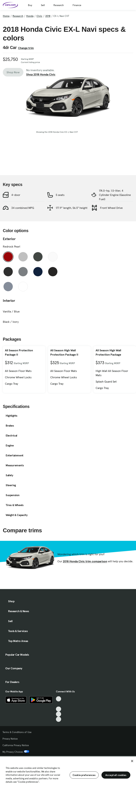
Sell (43, 5)
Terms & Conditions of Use (17, 732)
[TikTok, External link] (58, 698)
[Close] (132, 761)
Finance (77, 5)
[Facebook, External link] (58, 704)
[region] (68, 772)
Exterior (9, 239)
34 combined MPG (22, 208)
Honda (29, 16)
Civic (39, 16)
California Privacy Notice (15, 745)
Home (6, 16)
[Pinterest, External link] (58, 719)
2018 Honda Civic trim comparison (85, 561)
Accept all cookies (115, 775)
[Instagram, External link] (58, 714)
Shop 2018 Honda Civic (40, 74)
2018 (47, 16)
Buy (30, 5)
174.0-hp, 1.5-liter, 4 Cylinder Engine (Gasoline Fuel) (115, 195)
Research (58, 5)
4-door (15, 195)
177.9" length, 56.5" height (71, 208)
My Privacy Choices (15, 751)
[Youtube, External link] (58, 709)
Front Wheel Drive (111, 208)
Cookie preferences (84, 775)
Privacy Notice (10, 738)
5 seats (60, 195)
